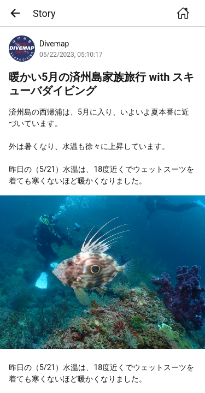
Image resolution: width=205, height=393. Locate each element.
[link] (102, 272)
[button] (18, 13)
